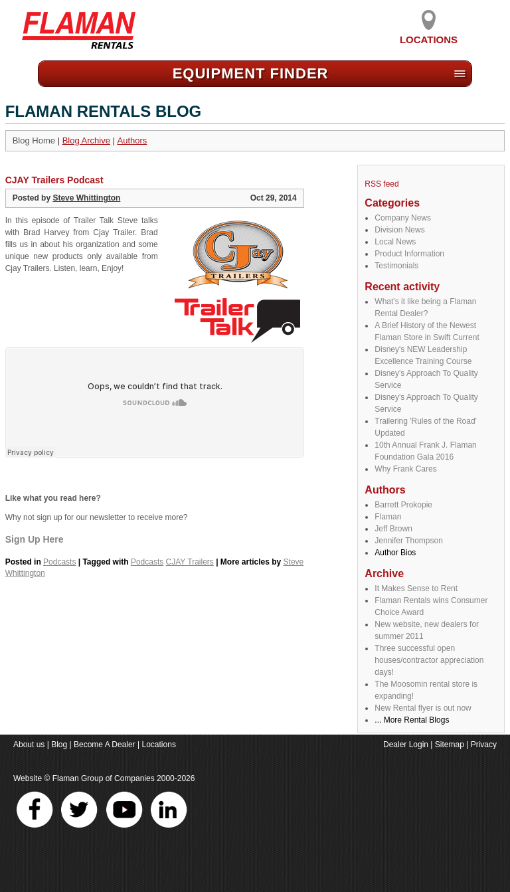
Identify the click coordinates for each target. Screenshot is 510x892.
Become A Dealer (104, 744)
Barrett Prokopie (403, 504)
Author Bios (395, 552)
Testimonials (396, 265)
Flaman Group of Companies (103, 778)
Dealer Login (405, 744)
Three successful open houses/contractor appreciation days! (429, 660)
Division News (399, 229)
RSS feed (381, 184)
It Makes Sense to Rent (416, 588)
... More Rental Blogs (412, 720)
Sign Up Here (34, 539)
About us (28, 744)
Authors (132, 140)
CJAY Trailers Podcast (54, 180)
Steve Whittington (86, 198)
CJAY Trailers (190, 562)
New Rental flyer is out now (423, 708)
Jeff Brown (393, 528)
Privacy (484, 744)
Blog (59, 744)
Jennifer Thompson (409, 540)
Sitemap (449, 744)
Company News (403, 218)
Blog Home (34, 140)
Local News (395, 241)
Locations (429, 34)
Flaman (388, 516)
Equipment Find (251, 73)
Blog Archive (86, 140)
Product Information (409, 253)
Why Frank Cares (405, 469)
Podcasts (59, 562)
